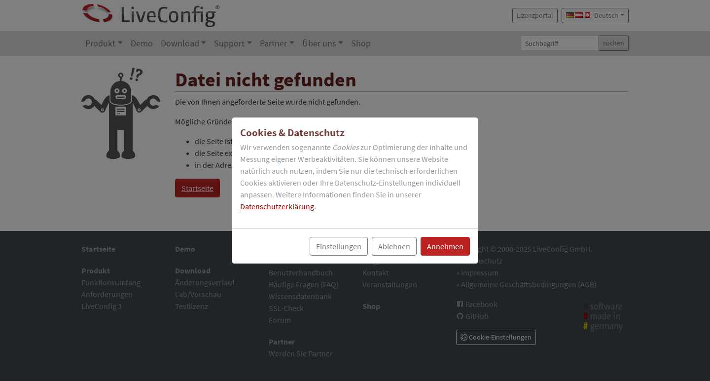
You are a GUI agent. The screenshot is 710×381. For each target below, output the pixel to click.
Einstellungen (338, 246)
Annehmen (445, 246)
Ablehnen (394, 246)
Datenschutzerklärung (277, 206)
